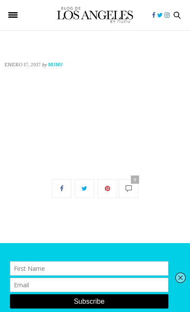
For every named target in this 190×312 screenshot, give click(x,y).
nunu (55, 65)
